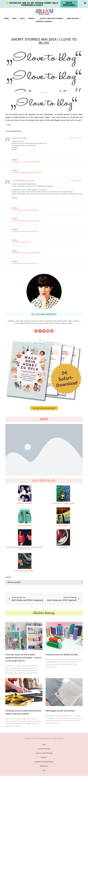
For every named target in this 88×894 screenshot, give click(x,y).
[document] (44, 447)
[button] (85, 3)
